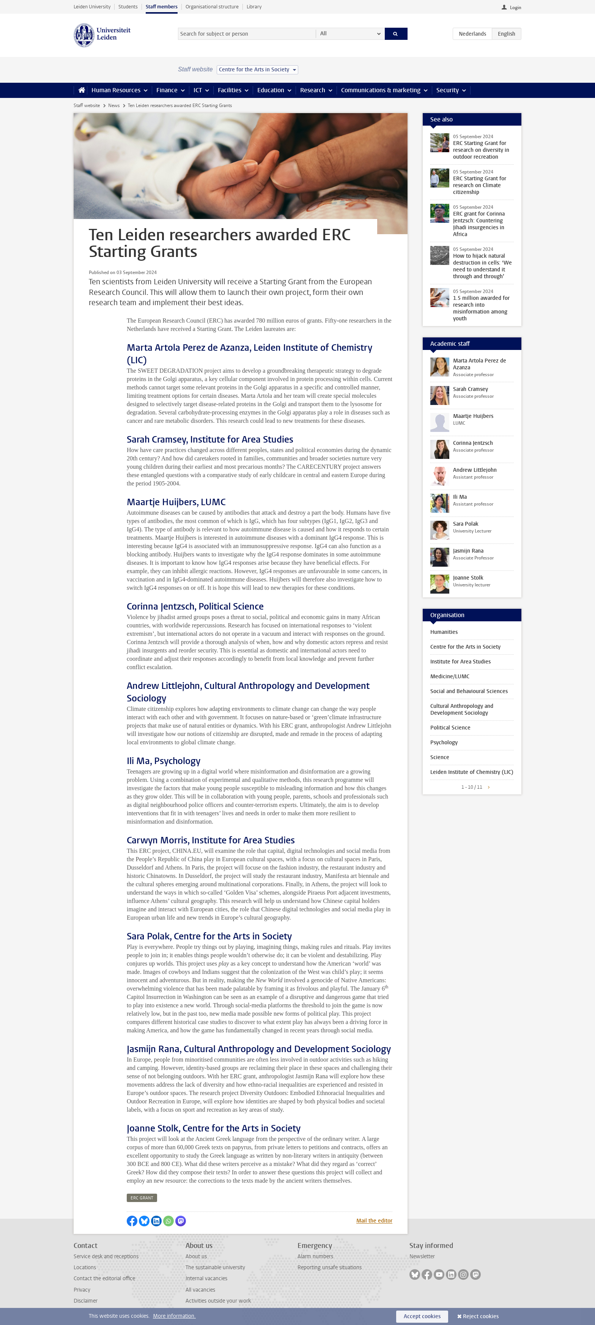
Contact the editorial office (104, 1278)
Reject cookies (481, 1316)
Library (254, 6)
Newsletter (422, 1256)
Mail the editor (374, 1220)
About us (196, 1256)
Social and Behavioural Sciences (469, 691)
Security (447, 90)
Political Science (450, 727)
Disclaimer (86, 1301)
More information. (174, 1316)
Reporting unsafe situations (330, 1267)
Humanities (444, 632)
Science (439, 757)
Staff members (162, 6)
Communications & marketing (380, 90)
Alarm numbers (315, 1256)
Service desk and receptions (106, 1256)
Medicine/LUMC (449, 676)
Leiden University (92, 6)
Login (515, 8)
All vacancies (200, 1289)
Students (128, 6)
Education (270, 90)
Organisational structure (212, 6)
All (323, 33)
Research (312, 90)
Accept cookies (422, 1316)
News (114, 105)
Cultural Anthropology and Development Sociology (461, 710)
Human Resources (115, 90)
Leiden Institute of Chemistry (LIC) (471, 772)
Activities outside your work (218, 1301)
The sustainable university (215, 1267)
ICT (198, 90)
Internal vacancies (206, 1278)
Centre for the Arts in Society (465, 647)
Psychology (444, 742)
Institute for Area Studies (460, 661)
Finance (167, 90)
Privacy (82, 1289)
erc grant (142, 1198)
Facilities (229, 90)
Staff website (87, 105)
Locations (85, 1267)
